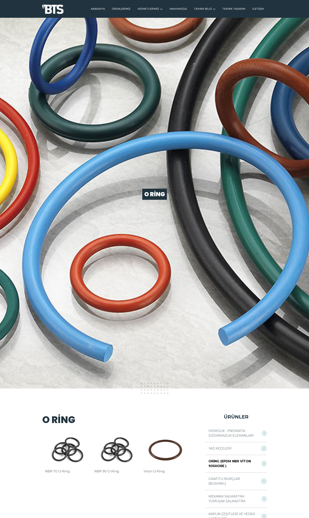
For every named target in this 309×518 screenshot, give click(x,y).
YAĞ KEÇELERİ (220, 448)
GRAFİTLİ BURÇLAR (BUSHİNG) (224, 481)
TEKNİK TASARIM (233, 8)
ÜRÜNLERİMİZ (121, 8)
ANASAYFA (98, 8)
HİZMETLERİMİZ (150, 8)
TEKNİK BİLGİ (204, 8)
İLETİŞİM (258, 8)
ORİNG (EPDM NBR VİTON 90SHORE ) (229, 463)
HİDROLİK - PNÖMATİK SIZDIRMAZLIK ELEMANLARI (231, 433)
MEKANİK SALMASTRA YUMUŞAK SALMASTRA (226, 499)
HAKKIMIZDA (178, 8)
